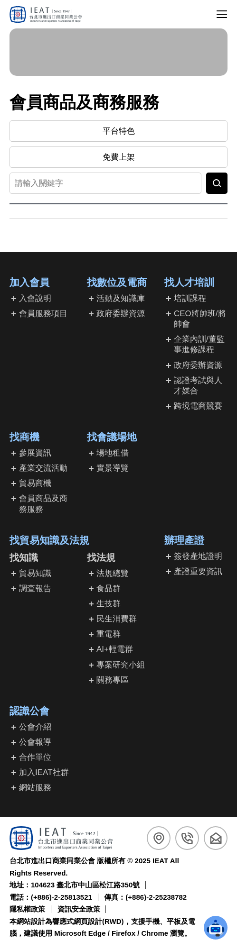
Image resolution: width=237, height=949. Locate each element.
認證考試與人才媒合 (198, 385)
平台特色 (119, 131)
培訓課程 (190, 298)
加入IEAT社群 (44, 772)
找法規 (101, 557)
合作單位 (35, 757)
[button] (216, 928)
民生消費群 (116, 618)
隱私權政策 (27, 909)
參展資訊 (35, 452)
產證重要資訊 (198, 571)
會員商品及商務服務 (43, 503)
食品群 (108, 588)
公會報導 (35, 742)
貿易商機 (35, 483)
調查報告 (35, 588)
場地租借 (112, 452)
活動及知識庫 (120, 298)
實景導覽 (112, 468)
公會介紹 (35, 726)
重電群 (108, 634)
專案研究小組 (120, 664)
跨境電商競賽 (198, 406)
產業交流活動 (43, 468)
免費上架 (119, 157)
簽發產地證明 (198, 556)
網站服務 (35, 787)
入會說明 (35, 298)
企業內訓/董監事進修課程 (199, 344)
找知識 (23, 557)
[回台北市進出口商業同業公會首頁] (45, 14)
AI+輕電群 (114, 649)
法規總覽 (112, 573)
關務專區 (112, 679)
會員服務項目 (43, 313)
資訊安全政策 (78, 909)
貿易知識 (35, 573)
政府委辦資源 (120, 313)
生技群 (108, 603)
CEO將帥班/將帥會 (200, 318)
